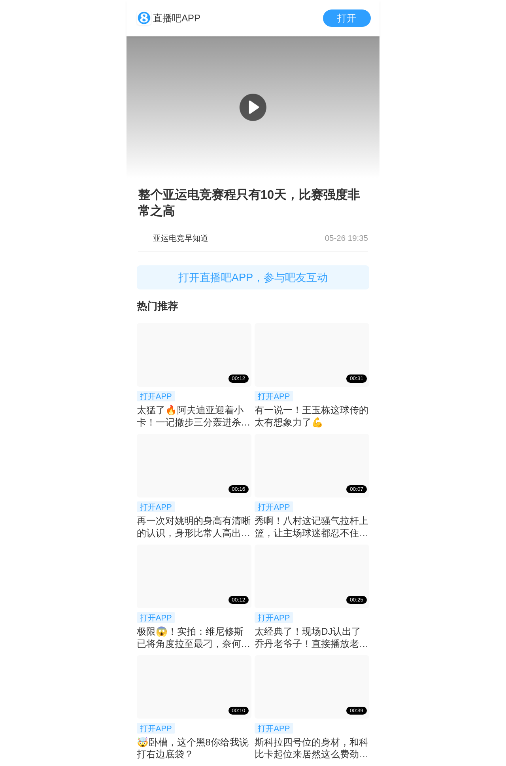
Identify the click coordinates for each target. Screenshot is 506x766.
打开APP (156, 396)
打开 (346, 18)
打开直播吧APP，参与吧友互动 (253, 277)
